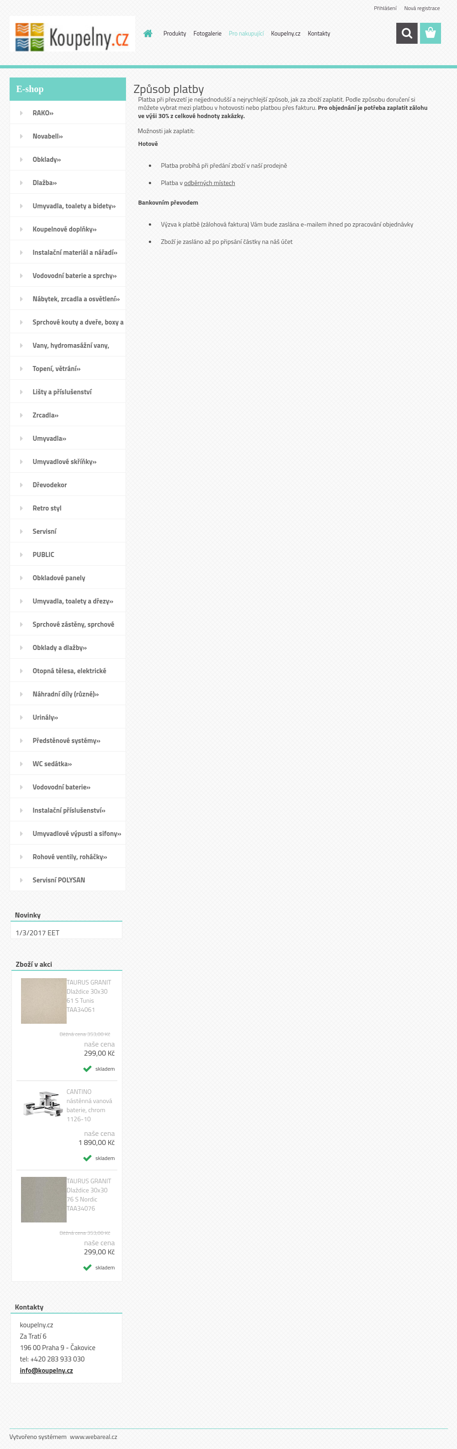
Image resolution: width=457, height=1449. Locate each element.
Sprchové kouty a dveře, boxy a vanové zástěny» (78, 325)
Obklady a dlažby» (60, 647)
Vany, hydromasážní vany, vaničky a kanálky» (71, 348)
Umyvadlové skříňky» (65, 461)
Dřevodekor (50, 485)
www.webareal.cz (93, 1436)
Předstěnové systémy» (67, 740)
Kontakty (319, 33)
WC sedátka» (52, 763)
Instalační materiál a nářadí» (75, 252)
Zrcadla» (46, 415)
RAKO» (43, 113)
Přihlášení (385, 8)
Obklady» (47, 159)
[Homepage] (146, 33)
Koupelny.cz (286, 33)
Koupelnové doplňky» (65, 229)
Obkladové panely (59, 577)
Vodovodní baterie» (62, 787)
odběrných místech (209, 182)
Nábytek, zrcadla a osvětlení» (76, 299)
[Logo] (72, 34)
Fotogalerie (208, 33)
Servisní (45, 531)
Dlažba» (45, 182)
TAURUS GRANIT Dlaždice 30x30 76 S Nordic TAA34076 (89, 1194)
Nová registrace (422, 8)
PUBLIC (43, 554)
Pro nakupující (246, 33)
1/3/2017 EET (38, 932)
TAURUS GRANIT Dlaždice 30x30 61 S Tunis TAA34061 (89, 996)
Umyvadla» (50, 438)
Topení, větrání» (57, 368)
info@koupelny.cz (46, 1370)
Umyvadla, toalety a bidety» (74, 206)
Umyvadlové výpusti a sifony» (77, 833)
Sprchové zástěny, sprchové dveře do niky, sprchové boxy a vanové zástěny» (78, 627)
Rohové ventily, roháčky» (70, 856)
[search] (406, 33)
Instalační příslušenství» (69, 810)
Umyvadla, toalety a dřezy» (73, 601)
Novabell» (48, 136)
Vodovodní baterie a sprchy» (75, 275)
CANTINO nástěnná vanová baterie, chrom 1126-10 (89, 1105)
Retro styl (47, 508)
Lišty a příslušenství (62, 392)
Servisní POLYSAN (59, 880)
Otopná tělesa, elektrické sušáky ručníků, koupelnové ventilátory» (74, 673)
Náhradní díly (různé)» (66, 694)
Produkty (174, 33)
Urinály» (45, 717)
